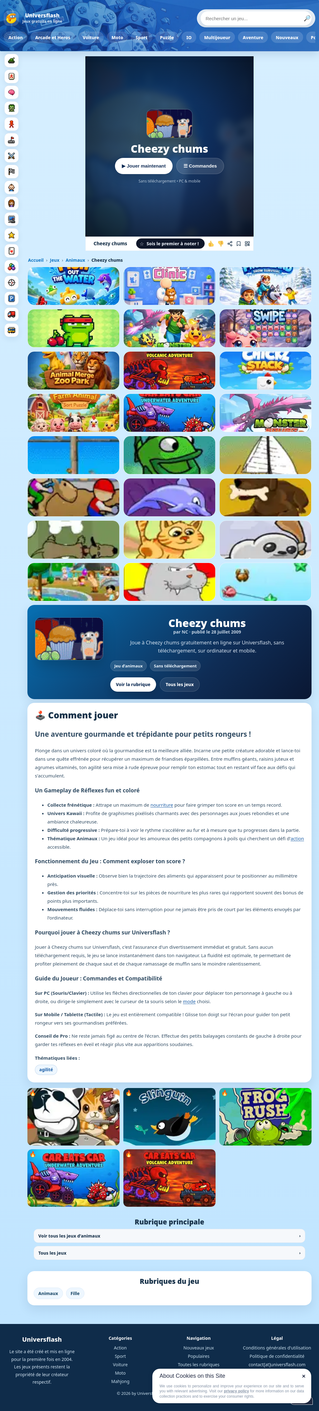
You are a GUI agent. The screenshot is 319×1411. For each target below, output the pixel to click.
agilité (46, 1069)
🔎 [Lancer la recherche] (307, 18)
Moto (117, 37)
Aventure (253, 37)
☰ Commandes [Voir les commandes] (200, 165)
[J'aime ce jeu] (211, 244)
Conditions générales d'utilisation (277, 1348)
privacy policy (236, 1391)
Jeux (54, 260)
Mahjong (120, 1381)
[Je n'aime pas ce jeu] (220, 244)
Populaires (198, 1356)
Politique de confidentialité (277, 1356)
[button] (170, 243)
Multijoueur (217, 37)
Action (15, 37)
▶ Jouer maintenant (144, 165)
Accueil (36, 260)
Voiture (91, 37)
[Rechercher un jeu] (256, 18)
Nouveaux (287, 37)
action (297, 838)
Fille (75, 1293)
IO (189, 37)
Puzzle (167, 37)
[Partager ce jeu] (230, 244)
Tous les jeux (180, 684)
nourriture (161, 805)
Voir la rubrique (133, 684)
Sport (141, 37)
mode (189, 1001)
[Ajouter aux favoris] (238, 244)
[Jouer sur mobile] (247, 244)
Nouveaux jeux (198, 1348)
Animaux (75, 260)
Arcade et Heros (52, 37)
